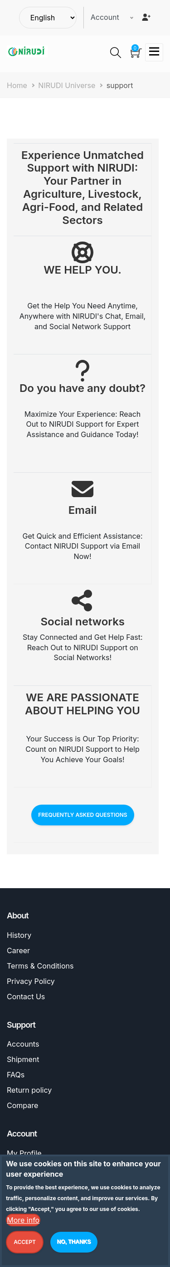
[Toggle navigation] (154, 52)
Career (18, 950)
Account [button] (105, 17)
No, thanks (74, 1244)
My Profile (24, 1153)
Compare (22, 1105)
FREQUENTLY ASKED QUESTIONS (82, 814)
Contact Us (26, 996)
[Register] (146, 17)
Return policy (29, 1090)
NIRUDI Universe (66, 85)
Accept (25, 1244)
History (19, 935)
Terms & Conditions (40, 965)
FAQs (15, 1074)
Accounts (23, 1043)
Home (17, 85)
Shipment (23, 1059)
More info (23, 1222)
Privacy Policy (31, 981)
